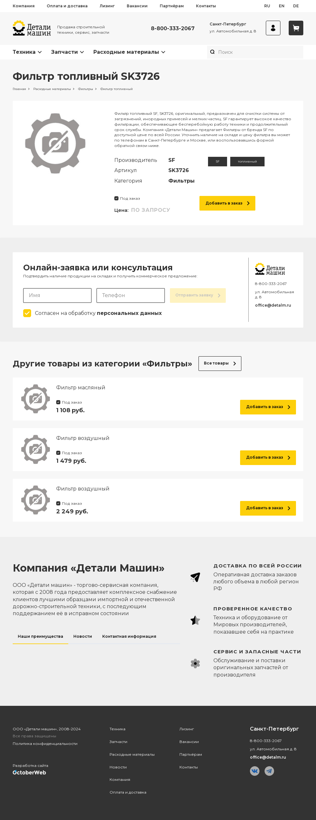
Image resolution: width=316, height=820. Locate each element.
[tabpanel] (246, 620)
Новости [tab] (82, 636)
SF (217, 161)
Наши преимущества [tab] (40, 636)
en (282, 5)
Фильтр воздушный (83, 438)
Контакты (206, 5)
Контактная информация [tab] (129, 636)
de (296, 5)
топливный (247, 161)
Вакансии (137, 5)
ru (267, 5)
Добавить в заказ (227, 203)
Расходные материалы (126, 52)
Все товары (220, 363)
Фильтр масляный (80, 388)
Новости (118, 767)
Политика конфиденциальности (45, 743)
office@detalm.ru (273, 305)
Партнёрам (172, 5)
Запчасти (64, 52)
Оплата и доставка (67, 5)
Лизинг (107, 5)
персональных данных (129, 313)
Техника (24, 52)
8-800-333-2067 (173, 28)
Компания (24, 5)
